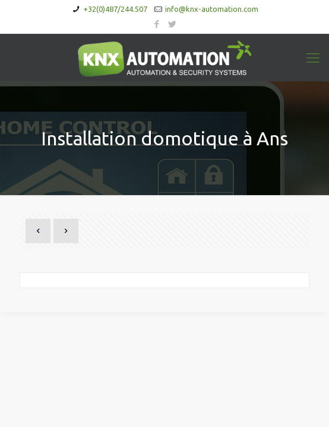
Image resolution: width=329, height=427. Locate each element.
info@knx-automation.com (211, 9)
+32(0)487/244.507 (115, 9)
